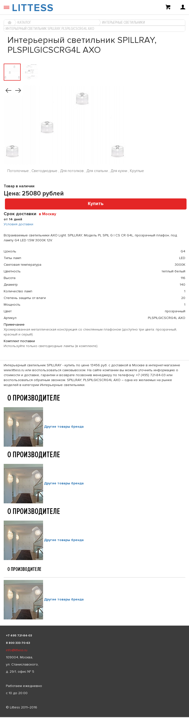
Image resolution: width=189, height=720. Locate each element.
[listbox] (94, 717)
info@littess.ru (16, 650)
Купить (96, 204)
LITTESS (33, 7)
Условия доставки (18, 224)
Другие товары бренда (64, 427)
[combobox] (49, 213)
